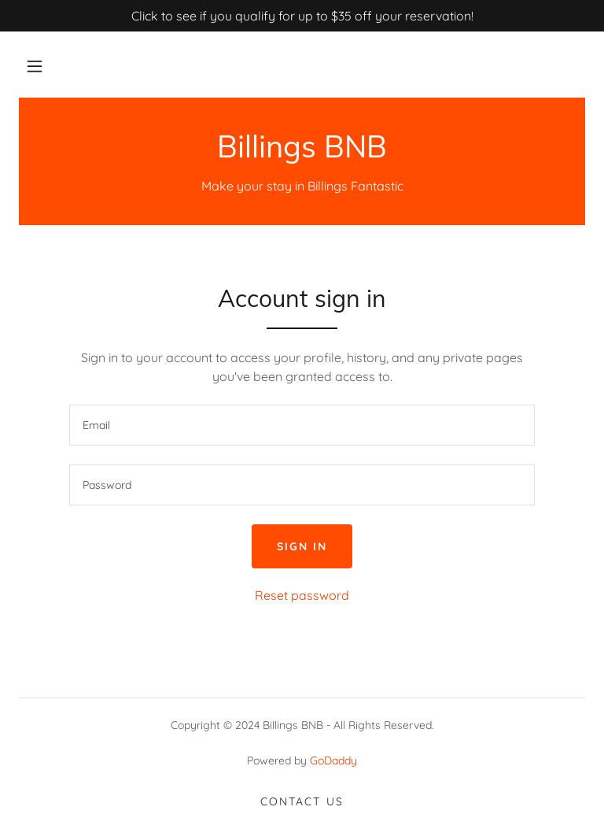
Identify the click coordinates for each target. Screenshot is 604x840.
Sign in (302, 546)
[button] (34, 66)
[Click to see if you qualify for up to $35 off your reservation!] (302, 15)
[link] (302, 153)
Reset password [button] (302, 595)
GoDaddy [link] (333, 760)
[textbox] (302, 425)
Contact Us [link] (301, 801)
